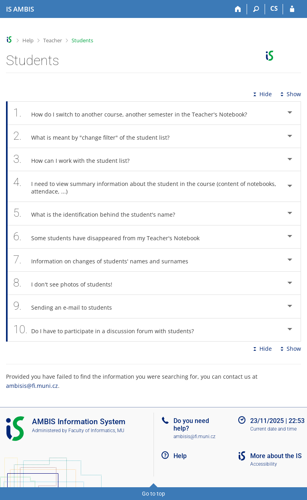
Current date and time (273, 429)
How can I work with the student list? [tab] (75, 159)
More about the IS (276, 456)
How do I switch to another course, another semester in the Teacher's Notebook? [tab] (134, 113)
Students (82, 40)
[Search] (256, 9)
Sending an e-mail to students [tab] (67, 306)
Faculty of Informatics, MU (96, 430)
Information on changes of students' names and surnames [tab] (105, 260)
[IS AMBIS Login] (292, 9)
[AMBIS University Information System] (20, 9)
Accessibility (263, 464)
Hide (261, 94)
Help (28, 40)
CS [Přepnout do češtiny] (274, 8)
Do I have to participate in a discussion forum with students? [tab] (108, 330)
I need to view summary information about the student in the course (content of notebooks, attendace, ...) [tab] (144, 186)
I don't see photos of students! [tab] (67, 283)
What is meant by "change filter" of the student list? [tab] (95, 136)
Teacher (52, 40)
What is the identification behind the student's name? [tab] (98, 213)
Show (290, 94)
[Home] (238, 9)
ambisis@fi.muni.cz (32, 385)
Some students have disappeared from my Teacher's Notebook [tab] (110, 237)
